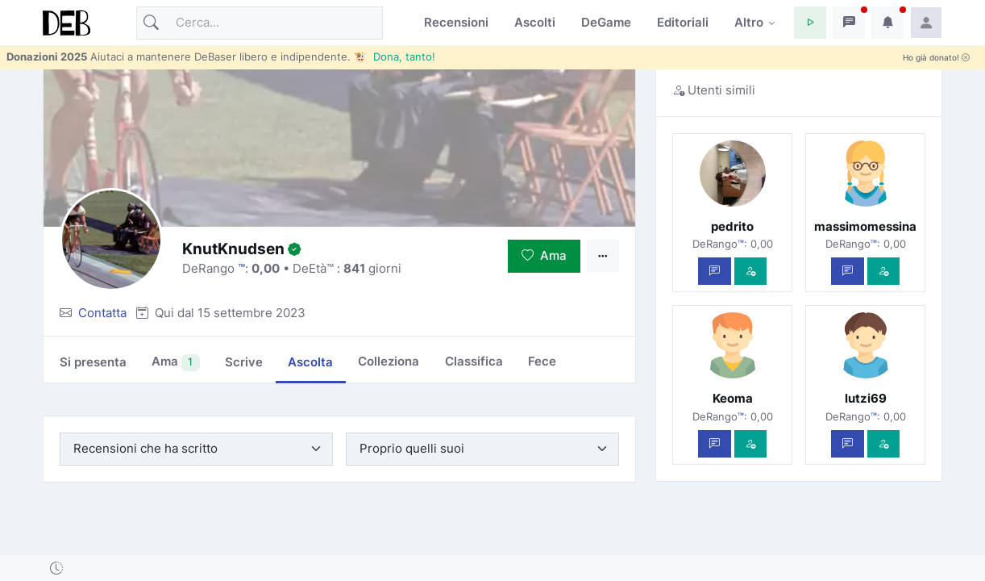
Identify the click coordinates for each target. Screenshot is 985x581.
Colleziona (388, 361)
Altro (748, 22)
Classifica (474, 361)
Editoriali (683, 22)
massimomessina (865, 226)
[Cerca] (259, 23)
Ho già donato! (936, 57)
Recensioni (456, 22)
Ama (544, 255)
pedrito (732, 226)
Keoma (733, 398)
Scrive (244, 362)
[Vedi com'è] (750, 271)
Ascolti (534, 22)
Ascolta (310, 362)
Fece (542, 361)
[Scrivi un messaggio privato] (714, 271)
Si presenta (93, 362)
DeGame (606, 22)
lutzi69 (866, 398)
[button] (810, 22)
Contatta (102, 312)
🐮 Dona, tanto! (394, 56)
